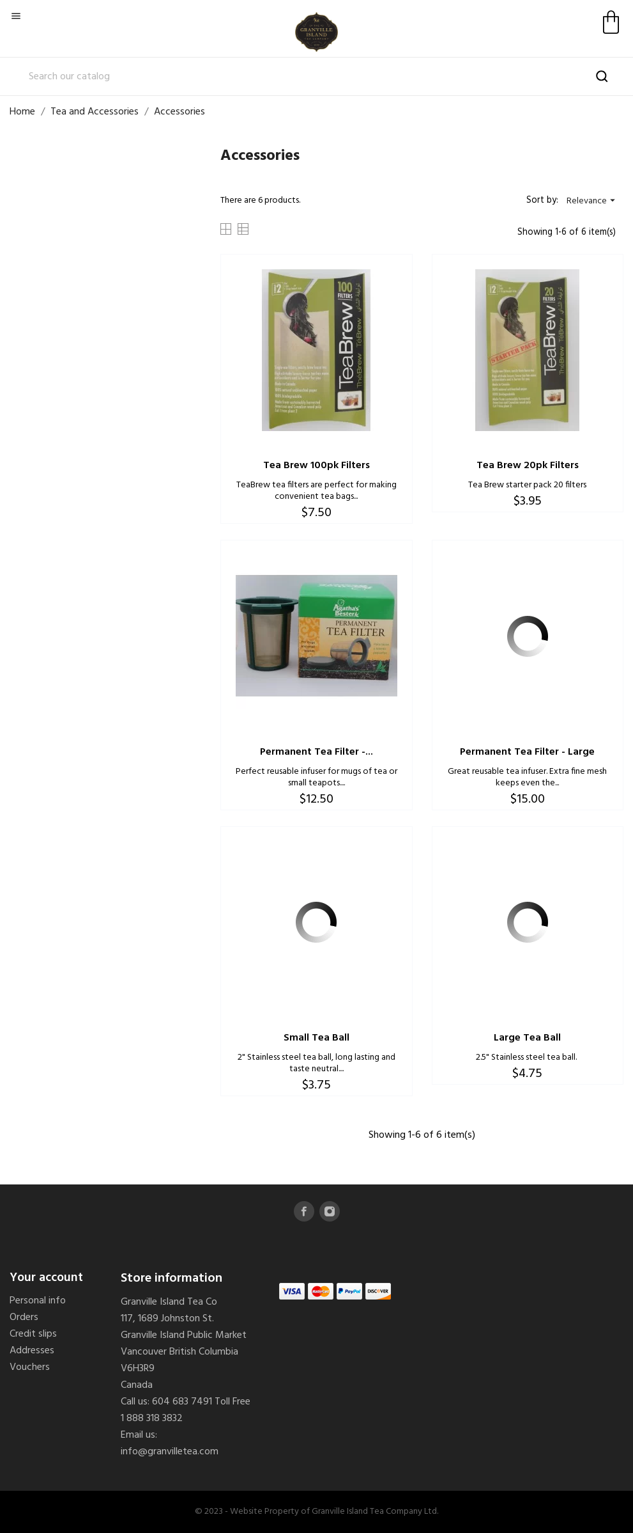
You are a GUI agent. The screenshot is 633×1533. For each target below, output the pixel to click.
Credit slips (33, 1334)
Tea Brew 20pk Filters (528, 465)
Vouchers (30, 1367)
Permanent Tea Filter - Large (527, 752)
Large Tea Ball (527, 1038)
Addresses (32, 1350)
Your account (46, 1277)
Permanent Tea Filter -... (316, 752)
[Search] (316, 76)
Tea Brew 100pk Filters (316, 465)
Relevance (592, 201)
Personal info (38, 1301)
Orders (24, 1317)
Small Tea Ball (316, 1038)
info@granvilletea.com (169, 1451)
